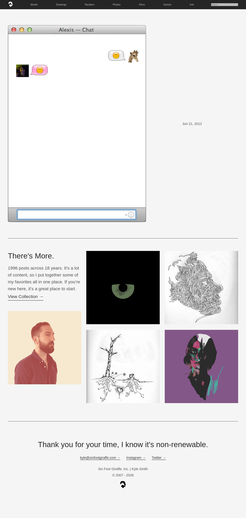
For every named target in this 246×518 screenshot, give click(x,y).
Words (34, 4)
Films (142, 4)
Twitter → (159, 458)
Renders (89, 4)
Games (167, 4)
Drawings (61, 4)
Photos (116, 4)
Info (192, 4)
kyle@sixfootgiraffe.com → (100, 458)
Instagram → (136, 458)
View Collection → (25, 296)
